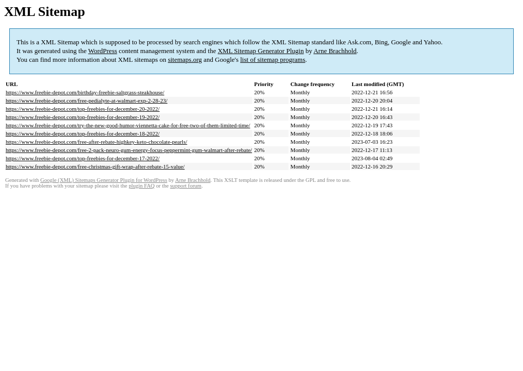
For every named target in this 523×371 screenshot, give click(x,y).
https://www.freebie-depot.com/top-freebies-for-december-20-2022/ (83, 109)
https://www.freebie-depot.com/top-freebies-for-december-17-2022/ (83, 158)
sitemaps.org (185, 59)
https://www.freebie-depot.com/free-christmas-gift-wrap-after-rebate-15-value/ (95, 166)
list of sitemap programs (272, 59)
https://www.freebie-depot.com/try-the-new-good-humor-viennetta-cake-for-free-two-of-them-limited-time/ (128, 125)
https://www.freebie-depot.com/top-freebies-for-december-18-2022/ (83, 133)
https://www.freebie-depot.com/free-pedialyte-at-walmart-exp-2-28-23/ (86, 100)
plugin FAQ (141, 186)
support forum (185, 186)
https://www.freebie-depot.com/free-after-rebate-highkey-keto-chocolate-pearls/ (96, 142)
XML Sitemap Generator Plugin (261, 51)
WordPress (102, 51)
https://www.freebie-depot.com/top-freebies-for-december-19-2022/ (83, 117)
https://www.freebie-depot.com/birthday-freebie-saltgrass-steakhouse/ (85, 92)
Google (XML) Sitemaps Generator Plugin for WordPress (103, 180)
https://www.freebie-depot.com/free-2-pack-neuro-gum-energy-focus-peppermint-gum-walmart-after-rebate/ (129, 150)
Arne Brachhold (334, 51)
